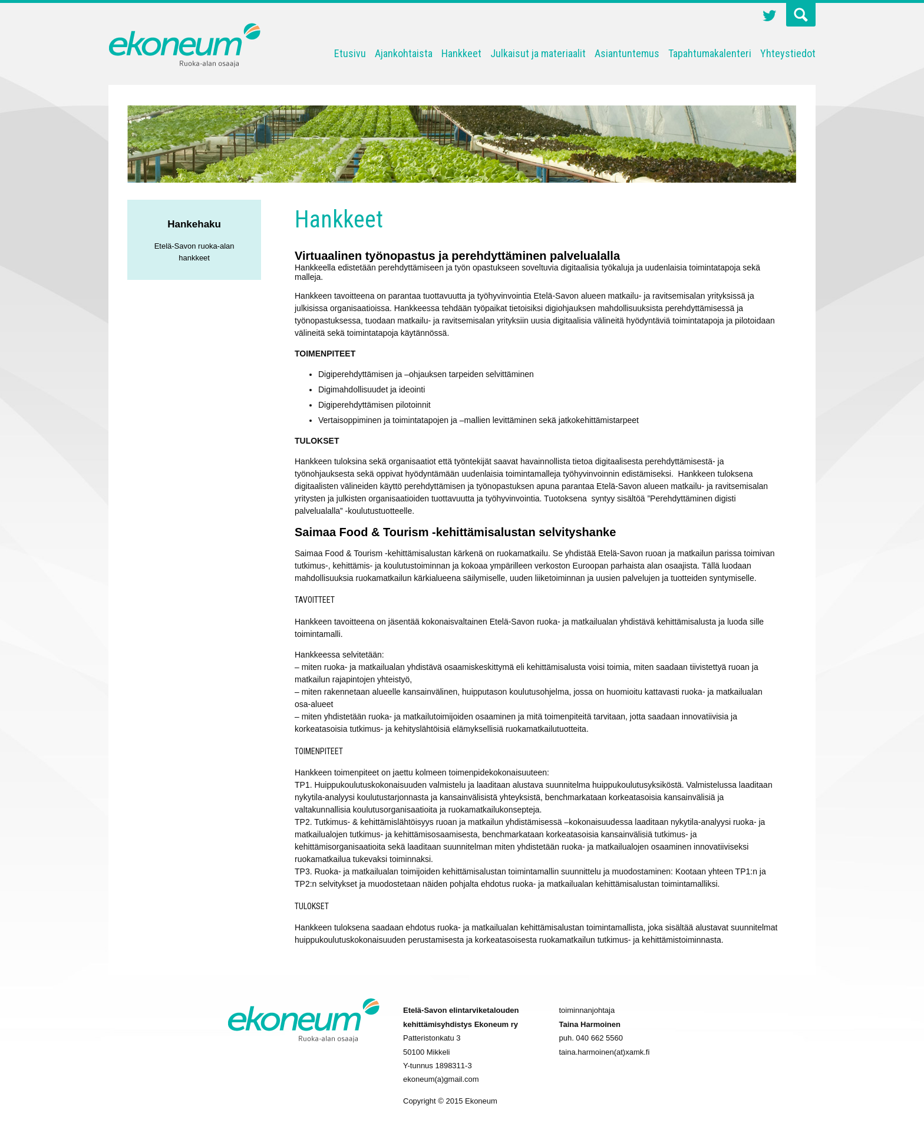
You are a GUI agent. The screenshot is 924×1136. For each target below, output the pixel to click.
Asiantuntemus (627, 53)
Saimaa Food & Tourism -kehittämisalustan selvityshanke (455, 532)
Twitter (770, 17)
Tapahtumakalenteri (709, 53)
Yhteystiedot (788, 53)
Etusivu (350, 53)
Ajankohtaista (404, 53)
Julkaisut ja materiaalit (538, 53)
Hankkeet (461, 53)
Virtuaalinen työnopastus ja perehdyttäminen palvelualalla (457, 255)
